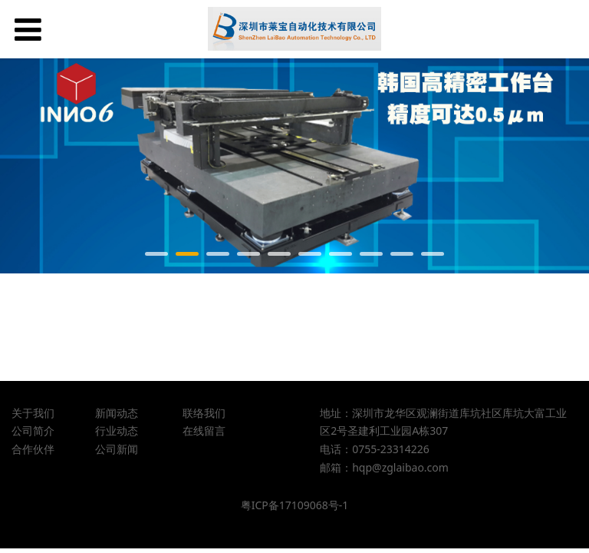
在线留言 (204, 430)
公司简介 (33, 430)
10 (432, 254)
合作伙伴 (33, 449)
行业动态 (116, 430)
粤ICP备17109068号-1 (295, 505)
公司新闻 (116, 449)
